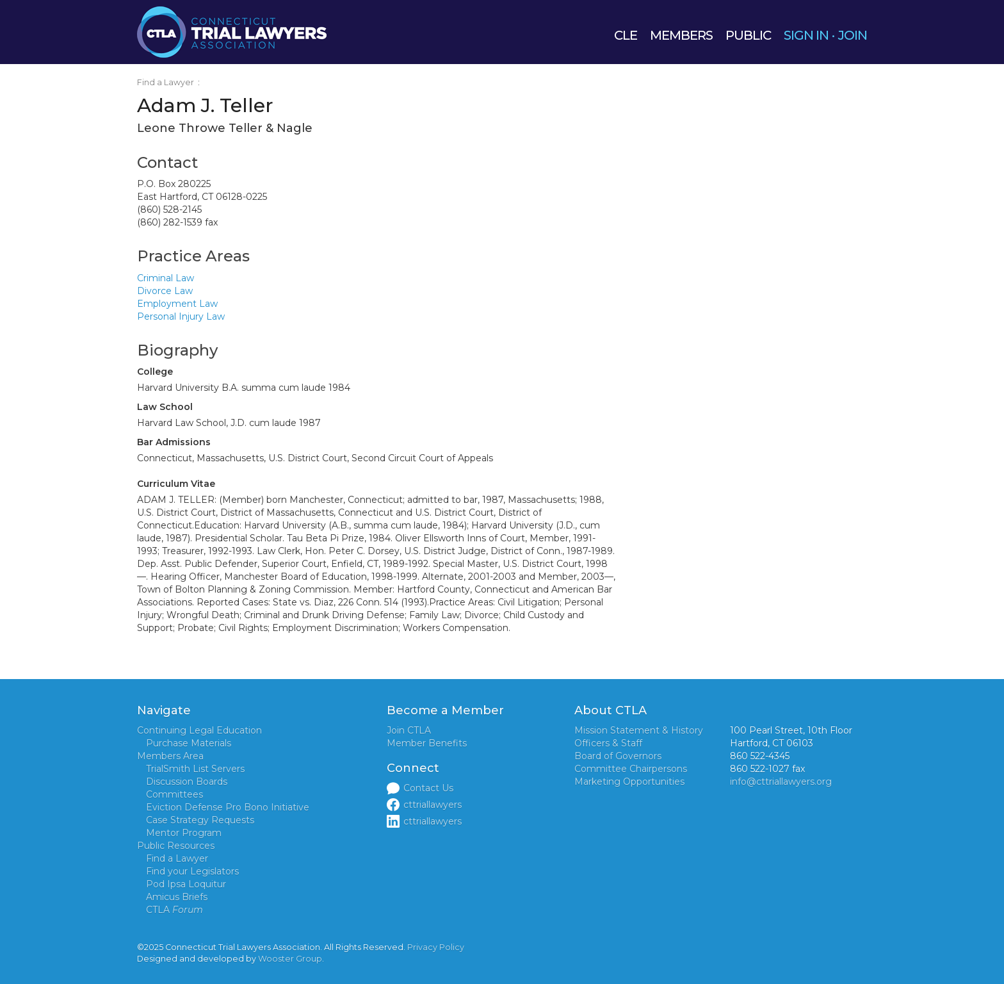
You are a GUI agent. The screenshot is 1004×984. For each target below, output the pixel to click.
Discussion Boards (186, 781)
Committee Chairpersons (630, 769)
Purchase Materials (188, 743)
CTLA (174, 909)
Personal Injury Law (181, 316)
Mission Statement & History (638, 730)
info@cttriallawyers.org (781, 781)
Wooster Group (290, 959)
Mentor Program (184, 833)
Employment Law (177, 303)
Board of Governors (617, 756)
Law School (165, 407)
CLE (625, 35)
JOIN (852, 35)
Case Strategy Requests (200, 820)
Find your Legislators (192, 871)
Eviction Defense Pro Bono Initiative (227, 807)
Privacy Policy (435, 947)
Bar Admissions (174, 442)
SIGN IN (806, 35)
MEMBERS (681, 35)
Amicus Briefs (176, 897)
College (155, 371)
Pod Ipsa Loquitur (186, 884)
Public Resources (176, 845)
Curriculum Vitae (176, 483)
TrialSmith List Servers (195, 769)
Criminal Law (165, 278)
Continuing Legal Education (199, 730)
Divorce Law (165, 291)
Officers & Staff (608, 743)
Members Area (170, 756)
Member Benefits (427, 743)
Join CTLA (409, 730)
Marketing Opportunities (629, 781)
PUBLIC (748, 35)
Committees (174, 794)
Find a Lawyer (165, 82)
